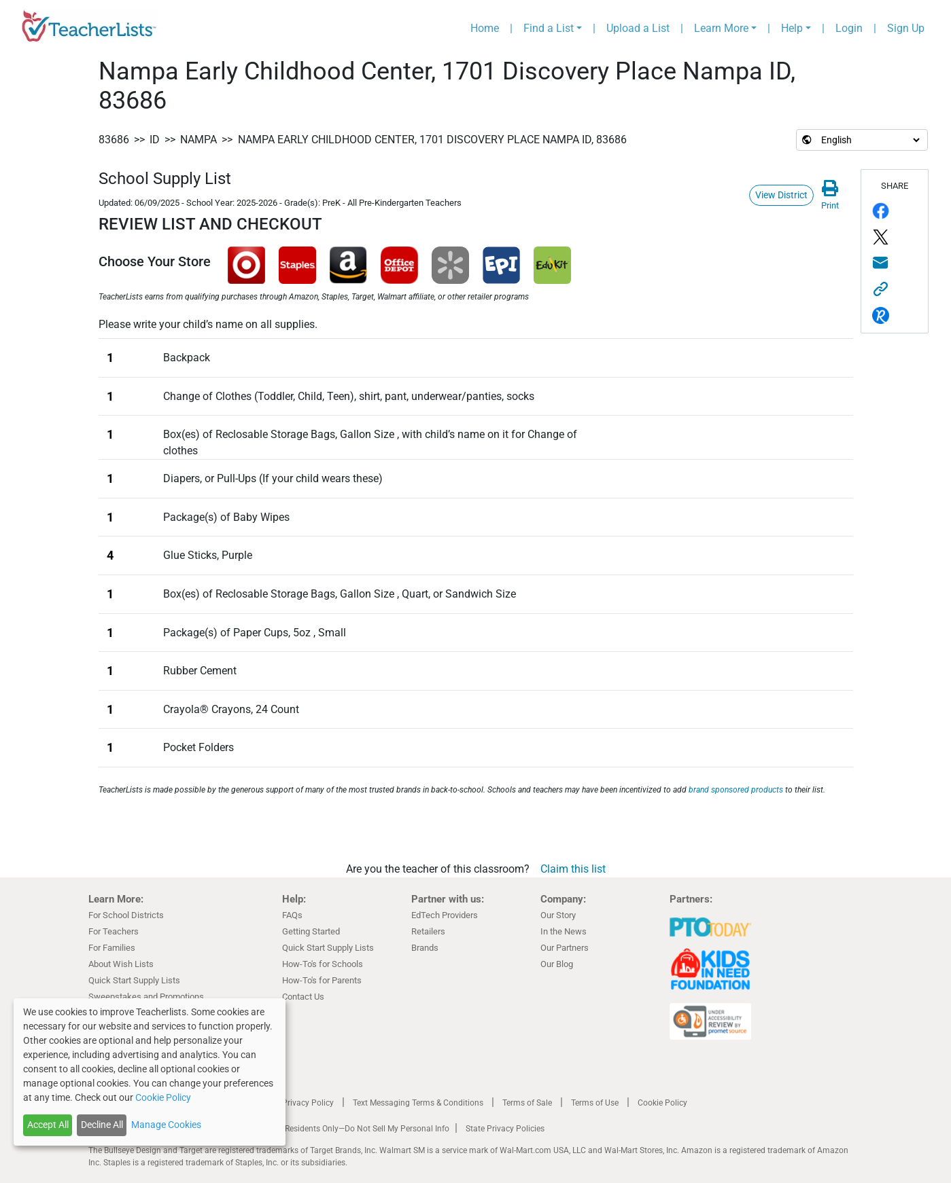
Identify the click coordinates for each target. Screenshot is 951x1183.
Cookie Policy (662, 1103)
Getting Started (311, 931)
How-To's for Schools (322, 964)
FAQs (292, 915)
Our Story (558, 915)
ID (155, 139)
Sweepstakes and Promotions (146, 996)
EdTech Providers (444, 915)
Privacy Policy (308, 1103)
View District (781, 194)
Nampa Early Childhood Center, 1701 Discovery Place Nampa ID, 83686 (432, 139)
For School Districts (126, 915)
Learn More (721, 28)
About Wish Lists (121, 964)
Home (484, 28)
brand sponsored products (736, 790)
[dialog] (150, 1072)
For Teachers (113, 931)
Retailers (428, 931)
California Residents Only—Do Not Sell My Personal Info (348, 1128)
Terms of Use (595, 1103)
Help (792, 28)
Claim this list (573, 868)
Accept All (48, 1124)
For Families (111, 948)
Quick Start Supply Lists (134, 980)
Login (849, 28)
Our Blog (556, 964)
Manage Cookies (166, 1124)
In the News (563, 931)
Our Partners (564, 948)
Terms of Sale (527, 1103)
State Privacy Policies (505, 1128)
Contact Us (303, 996)
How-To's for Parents (322, 980)
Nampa (198, 139)
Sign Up (905, 28)
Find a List (548, 28)
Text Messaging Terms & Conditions (418, 1103)
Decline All (102, 1124)
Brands (424, 948)
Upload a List (638, 28)
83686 (114, 139)
